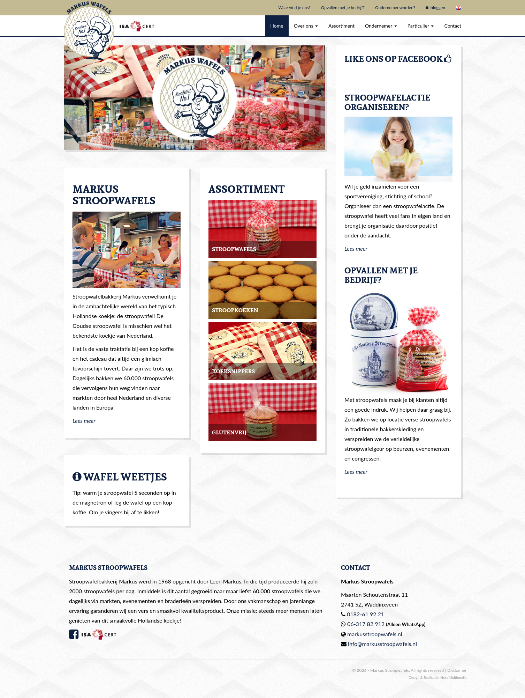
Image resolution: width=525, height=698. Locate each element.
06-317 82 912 (366, 623)
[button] (83, 97)
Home (276, 26)
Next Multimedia (453, 677)
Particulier (421, 26)
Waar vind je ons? (294, 7)
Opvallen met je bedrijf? (343, 7)
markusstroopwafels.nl (374, 634)
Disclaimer (456, 670)
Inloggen (435, 7)
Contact (452, 26)
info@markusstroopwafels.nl (382, 643)
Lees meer (84, 420)
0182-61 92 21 (365, 614)
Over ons (306, 26)
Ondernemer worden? (395, 7)
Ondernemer (381, 26)
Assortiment (341, 26)
